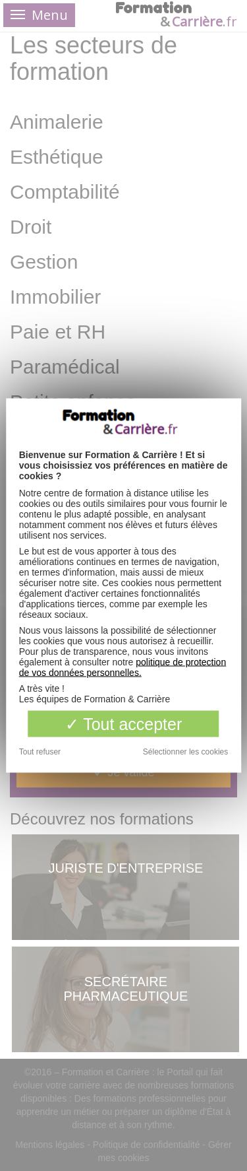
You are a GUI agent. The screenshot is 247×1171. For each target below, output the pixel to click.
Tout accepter (123, 724)
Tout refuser (40, 751)
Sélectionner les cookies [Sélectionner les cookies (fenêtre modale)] (185, 751)
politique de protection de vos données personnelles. (122, 667)
